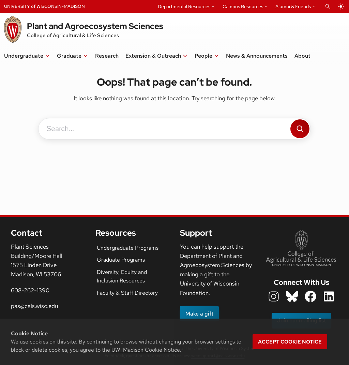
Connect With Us (301, 282)
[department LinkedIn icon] (329, 296)
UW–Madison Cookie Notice (145, 349)
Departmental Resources (184, 6)
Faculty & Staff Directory (127, 292)
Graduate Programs (121, 259)
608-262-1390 (30, 290)
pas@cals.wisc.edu (34, 306)
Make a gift (199, 313)
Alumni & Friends (293, 6)
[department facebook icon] (310, 296)
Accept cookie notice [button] (290, 341)
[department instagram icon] (273, 296)
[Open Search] (327, 6)
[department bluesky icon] (292, 296)
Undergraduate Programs (127, 247)
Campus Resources (243, 6)
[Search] (299, 128)
